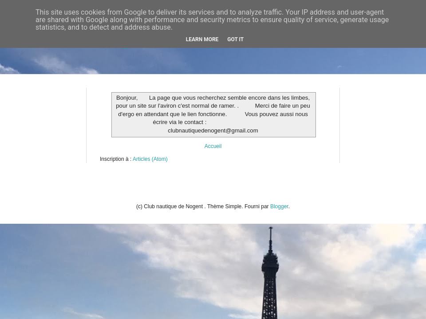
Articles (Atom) (150, 159)
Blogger (279, 206)
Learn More (202, 39)
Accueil (213, 146)
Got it (235, 39)
